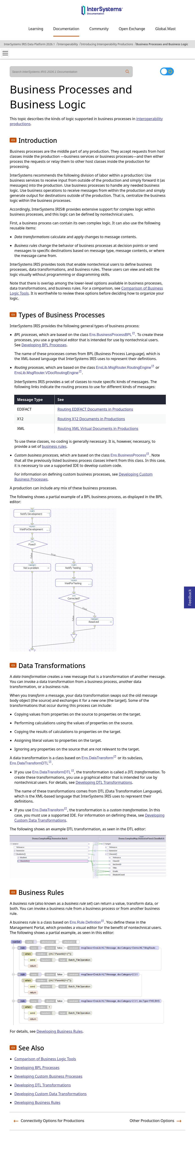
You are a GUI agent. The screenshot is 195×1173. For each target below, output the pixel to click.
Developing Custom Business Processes (48, 1076)
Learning (35, 28)
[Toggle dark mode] (167, 71)
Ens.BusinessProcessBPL (112, 335)
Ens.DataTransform (99, 758)
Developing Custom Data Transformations (50, 1093)
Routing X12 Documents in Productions (91, 418)
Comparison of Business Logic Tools (45, 1058)
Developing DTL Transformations (104, 782)
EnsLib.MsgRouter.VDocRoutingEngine (48, 373)
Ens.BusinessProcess (130, 455)
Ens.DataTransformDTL (31, 763)
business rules (54, 446)
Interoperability (68, 44)
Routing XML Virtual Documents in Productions (97, 428)
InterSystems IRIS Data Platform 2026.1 (29, 44)
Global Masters (168, 28)
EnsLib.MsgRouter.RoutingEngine (125, 367)
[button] (13, 140)
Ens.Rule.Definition (87, 922)
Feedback (189, 596)
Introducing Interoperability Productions (107, 44)
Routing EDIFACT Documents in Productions (95, 409)
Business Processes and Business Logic (162, 44)
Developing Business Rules (59, 1031)
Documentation (66, 28)
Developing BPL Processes (43, 344)
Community (99, 28)
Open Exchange (132, 28)
